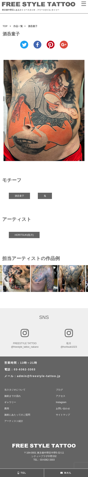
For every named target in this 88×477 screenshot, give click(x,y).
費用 (6, 408)
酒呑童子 (19, 195)
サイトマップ (63, 414)
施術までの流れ (12, 396)
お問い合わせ (63, 408)
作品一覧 (18, 26)
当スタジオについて (14, 389)
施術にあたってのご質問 (17, 414)
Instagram (61, 402)
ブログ (59, 389)
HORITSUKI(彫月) (24, 235)
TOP (5, 26)
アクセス (60, 396)
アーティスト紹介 (13, 421)
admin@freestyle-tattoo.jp (38, 376)
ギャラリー (10, 402)
